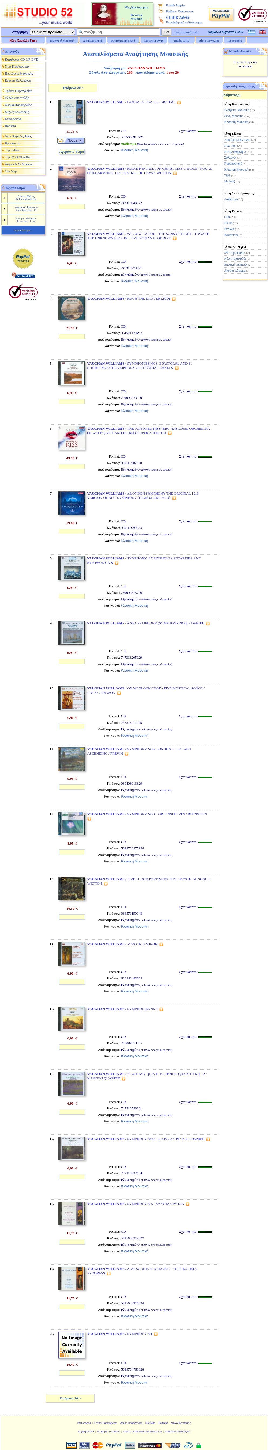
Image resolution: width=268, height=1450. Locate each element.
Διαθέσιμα (231, 199)
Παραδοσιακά (233, 163)
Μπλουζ (229, 181)
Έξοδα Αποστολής (17, 98)
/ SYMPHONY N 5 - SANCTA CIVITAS (135, 1204)
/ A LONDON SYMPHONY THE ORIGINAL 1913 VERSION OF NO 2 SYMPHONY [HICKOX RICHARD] (143, 495)
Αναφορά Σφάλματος (108, 1431)
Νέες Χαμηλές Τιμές (23, 40)
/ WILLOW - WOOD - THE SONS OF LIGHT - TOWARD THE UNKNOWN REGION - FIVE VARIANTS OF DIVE (148, 236)
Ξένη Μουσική (234, 116)
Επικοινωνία (185, 11)
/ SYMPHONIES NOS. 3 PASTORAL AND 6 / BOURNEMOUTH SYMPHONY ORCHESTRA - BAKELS (139, 365)
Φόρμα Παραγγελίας (18, 105)
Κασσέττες (231, 235)
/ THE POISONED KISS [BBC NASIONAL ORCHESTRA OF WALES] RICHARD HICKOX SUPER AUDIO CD (148, 430)
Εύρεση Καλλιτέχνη (18, 80)
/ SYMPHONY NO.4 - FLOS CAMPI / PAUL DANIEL (145, 1139)
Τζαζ (227, 175)
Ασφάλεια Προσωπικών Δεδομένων (142, 1431)
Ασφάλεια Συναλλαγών (177, 1431)
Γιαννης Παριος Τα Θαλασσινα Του (26, 198)
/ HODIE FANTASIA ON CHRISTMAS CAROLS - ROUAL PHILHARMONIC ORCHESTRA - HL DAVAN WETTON (149, 170)
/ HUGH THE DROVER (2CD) (128, 298)
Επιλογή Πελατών (236, 264)
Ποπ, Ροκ (230, 146)
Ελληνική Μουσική (237, 110)
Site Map (11, 171)
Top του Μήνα (15, 188)
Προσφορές (235, 40)
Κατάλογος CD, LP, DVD (21, 59)
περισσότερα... (22, 230)
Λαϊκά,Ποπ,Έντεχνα (237, 140)
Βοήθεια (171, 11)
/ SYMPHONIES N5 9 (122, 1009)
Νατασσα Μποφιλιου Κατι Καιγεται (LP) (26, 209)
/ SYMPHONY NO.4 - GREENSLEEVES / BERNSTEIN (147, 814)
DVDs (228, 223)
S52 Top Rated (233, 253)
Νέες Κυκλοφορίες (17, 66)
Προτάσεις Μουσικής (19, 73)
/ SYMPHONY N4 (119, 1334)
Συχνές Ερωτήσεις (17, 112)
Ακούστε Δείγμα (235, 270)
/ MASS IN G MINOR (122, 944)
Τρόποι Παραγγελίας (18, 91)
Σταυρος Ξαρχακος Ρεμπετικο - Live (26, 220)
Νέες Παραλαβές (235, 259)
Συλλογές (230, 157)
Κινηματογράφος (235, 152)
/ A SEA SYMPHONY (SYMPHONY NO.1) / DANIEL (145, 623)
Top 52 (18, 157)
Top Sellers (12, 150)
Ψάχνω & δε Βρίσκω (18, 164)
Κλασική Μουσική (236, 122)
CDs (227, 217)
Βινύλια (229, 229)
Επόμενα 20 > (73, 88)
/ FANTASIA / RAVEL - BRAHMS (131, 102)
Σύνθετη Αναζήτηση (186, 32)
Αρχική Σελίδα (86, 1431)
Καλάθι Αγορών (175, 5)
